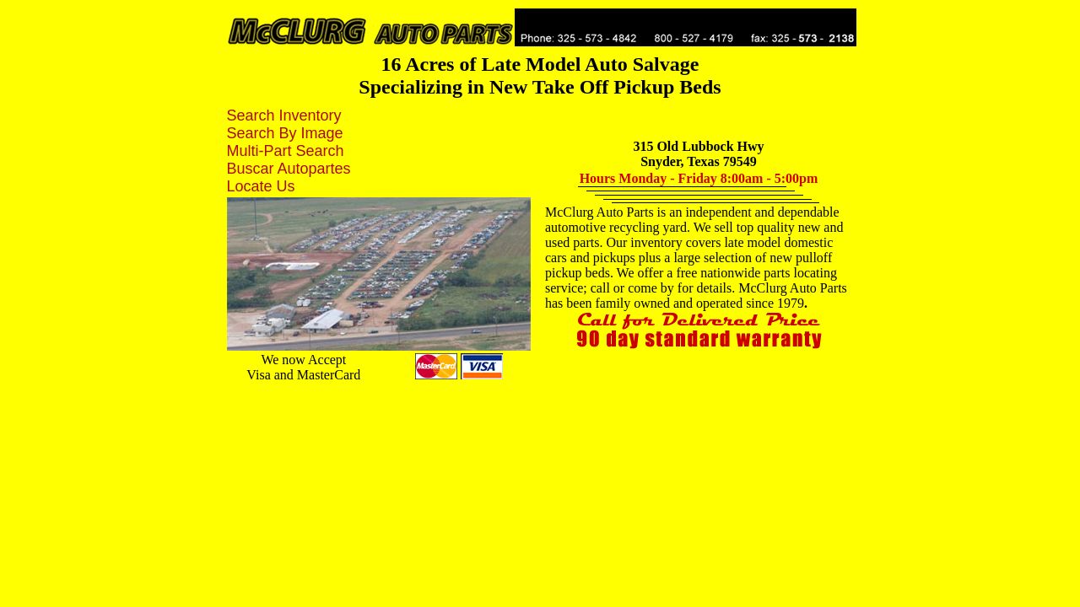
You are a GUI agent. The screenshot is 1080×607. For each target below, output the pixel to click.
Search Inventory (284, 115)
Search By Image (285, 133)
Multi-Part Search (285, 150)
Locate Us (261, 186)
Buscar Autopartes (289, 168)
